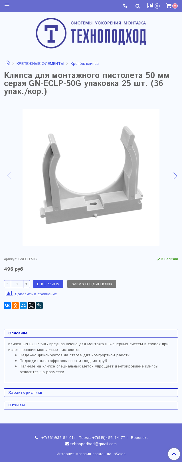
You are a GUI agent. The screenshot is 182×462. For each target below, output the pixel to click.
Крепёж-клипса (85, 64)
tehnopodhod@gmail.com (93, 444)
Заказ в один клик (91, 284)
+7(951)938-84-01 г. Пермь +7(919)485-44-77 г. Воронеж (93, 438)
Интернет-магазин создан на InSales (91, 454)
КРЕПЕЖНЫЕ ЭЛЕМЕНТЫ (40, 64)
